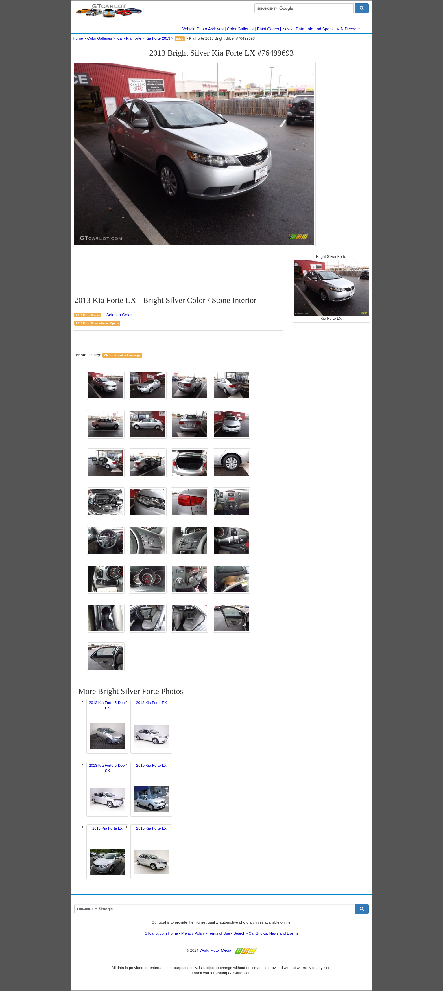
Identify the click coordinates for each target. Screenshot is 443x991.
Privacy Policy (193, 933)
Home (78, 38)
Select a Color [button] (120, 314)
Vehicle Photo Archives (203, 29)
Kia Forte (133, 38)
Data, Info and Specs (315, 29)
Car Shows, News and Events (273, 933)
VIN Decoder (348, 29)
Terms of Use (219, 933)
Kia (119, 38)
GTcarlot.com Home (161, 933)
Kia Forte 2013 (158, 38)
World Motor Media (215, 950)
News (287, 29)
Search (239, 933)
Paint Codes (268, 29)
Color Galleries (240, 29)
